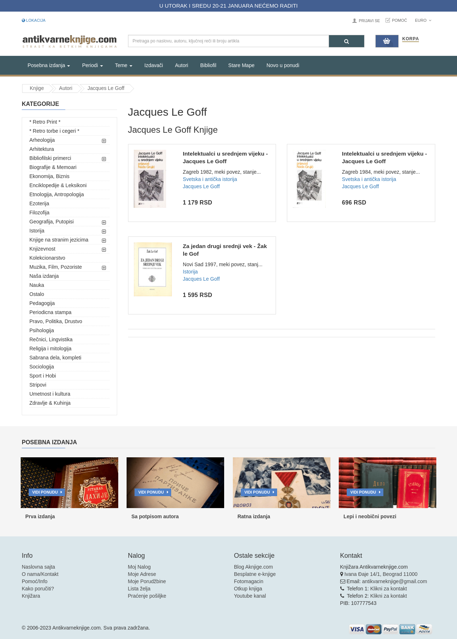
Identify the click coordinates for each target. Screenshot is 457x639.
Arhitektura (41, 149)
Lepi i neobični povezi (369, 516)
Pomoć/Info (35, 581)
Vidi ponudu (45, 492)
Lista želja (139, 588)
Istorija (36, 231)
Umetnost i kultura (49, 394)
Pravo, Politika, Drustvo (55, 321)
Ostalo (36, 294)
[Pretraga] (347, 41)
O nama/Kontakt (40, 574)
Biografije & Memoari (53, 167)
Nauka (36, 285)
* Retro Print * (45, 122)
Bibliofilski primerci (50, 158)
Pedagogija (42, 303)
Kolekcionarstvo (47, 258)
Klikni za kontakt (388, 588)
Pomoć (399, 20)
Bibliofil (208, 65)
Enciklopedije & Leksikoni (58, 185)
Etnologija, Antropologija (56, 194)
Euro (423, 20)
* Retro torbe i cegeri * (54, 131)
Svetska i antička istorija (210, 179)
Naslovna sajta (38, 567)
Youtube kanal (250, 596)
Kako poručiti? (38, 588)
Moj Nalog (139, 567)
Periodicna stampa (50, 312)
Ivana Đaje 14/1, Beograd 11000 (380, 574)
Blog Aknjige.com (253, 567)
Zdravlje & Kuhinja (50, 403)
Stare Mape (241, 65)
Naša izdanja (44, 276)
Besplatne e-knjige (255, 574)
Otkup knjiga (248, 588)
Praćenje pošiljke (147, 596)
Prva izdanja (40, 516)
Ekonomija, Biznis (49, 176)
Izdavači (153, 65)
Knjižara (31, 596)
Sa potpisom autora (155, 516)
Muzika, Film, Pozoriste (55, 267)
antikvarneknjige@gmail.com (394, 581)
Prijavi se (369, 20)
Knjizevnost (42, 249)
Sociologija (41, 367)
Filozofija (39, 212)
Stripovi (37, 385)
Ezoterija (39, 203)
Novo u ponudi (283, 65)
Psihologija (41, 330)
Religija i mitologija (50, 348)
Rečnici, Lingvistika (51, 339)
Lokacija (33, 20)
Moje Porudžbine (147, 581)
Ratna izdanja (254, 516)
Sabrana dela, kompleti (55, 357)
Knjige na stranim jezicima (58, 240)
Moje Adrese (142, 574)
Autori (181, 65)
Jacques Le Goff (105, 88)
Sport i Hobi (42, 376)
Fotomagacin (248, 581)
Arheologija (42, 140)
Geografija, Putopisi (51, 221)
